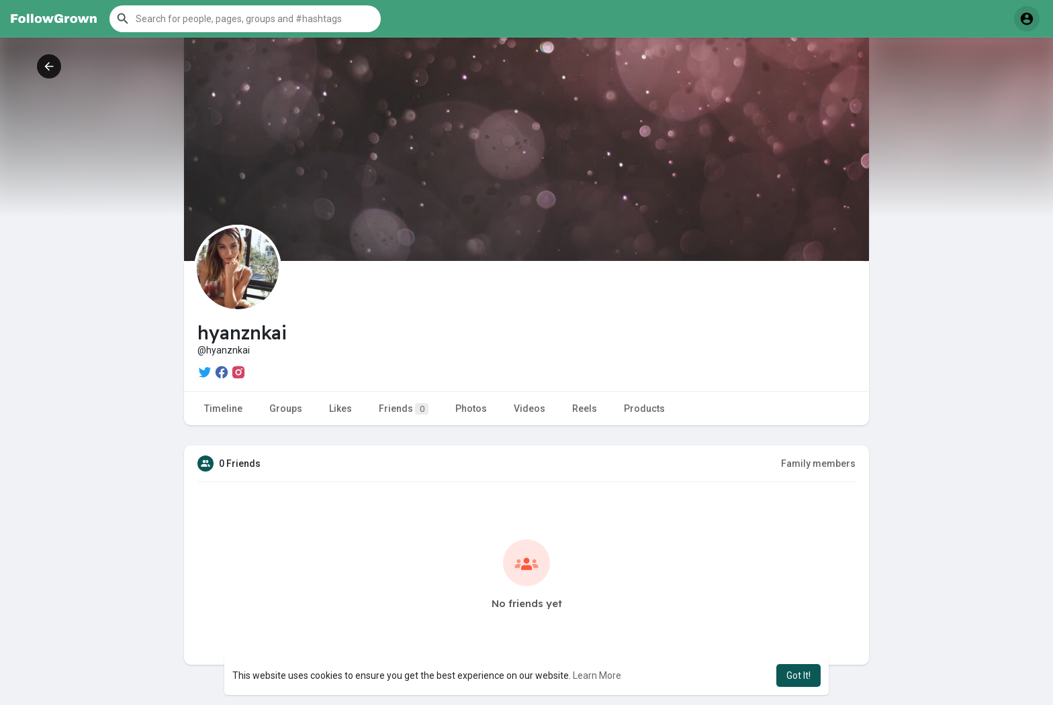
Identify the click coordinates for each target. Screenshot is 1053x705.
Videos (529, 408)
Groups (285, 408)
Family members (818, 463)
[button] (245, 18)
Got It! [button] (798, 675)
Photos (471, 408)
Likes (340, 408)
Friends (403, 409)
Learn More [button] (597, 675)
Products (644, 408)
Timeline (223, 408)
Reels (584, 408)
